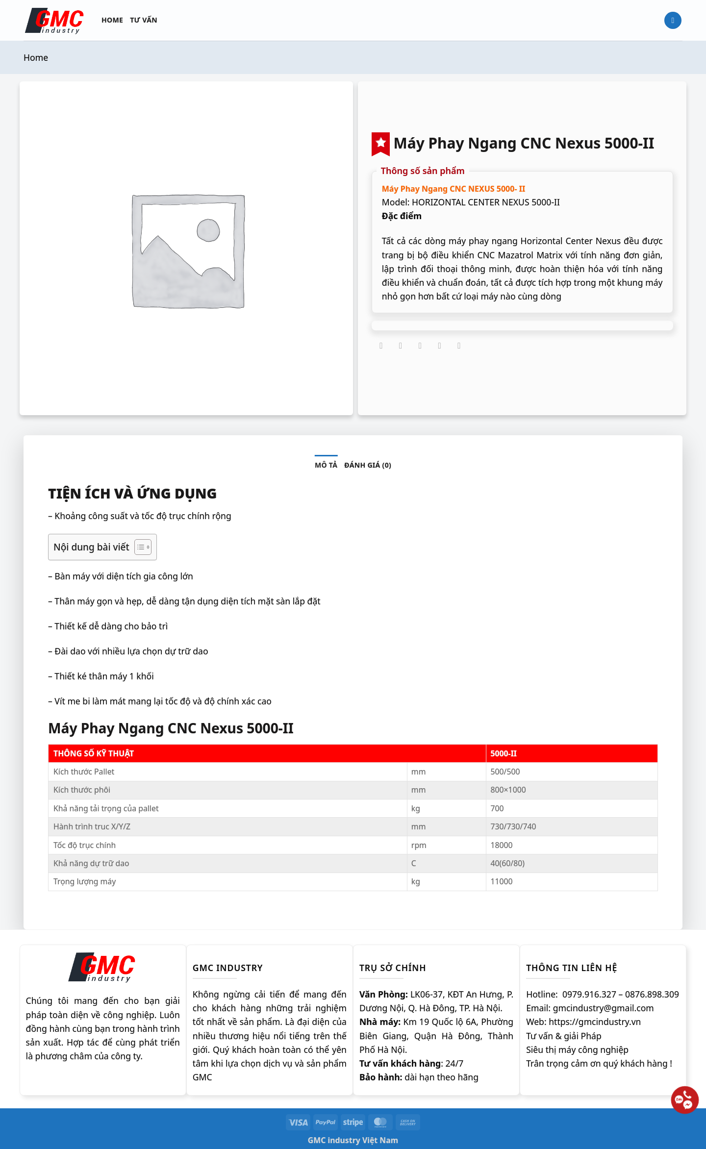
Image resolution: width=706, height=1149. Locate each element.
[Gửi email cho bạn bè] (420, 346)
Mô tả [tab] (326, 465)
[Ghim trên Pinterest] (440, 346)
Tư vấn (143, 20)
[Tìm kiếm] (672, 20)
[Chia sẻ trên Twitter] (400, 346)
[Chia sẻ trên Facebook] (381, 346)
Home (112, 20)
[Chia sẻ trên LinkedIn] (459, 346)
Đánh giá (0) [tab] (367, 465)
